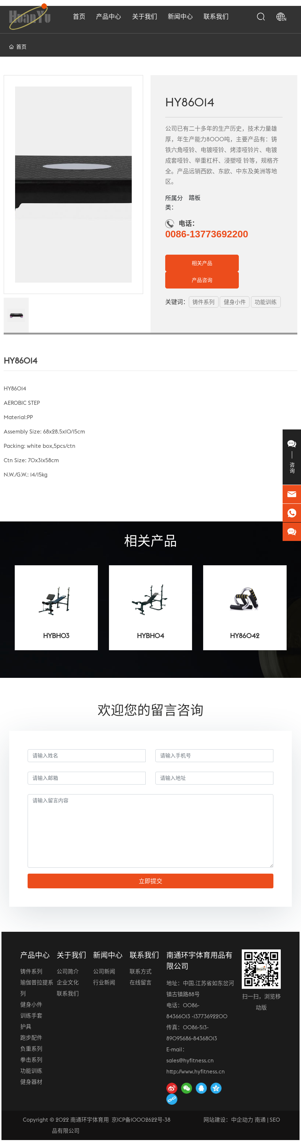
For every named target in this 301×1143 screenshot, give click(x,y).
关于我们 (71, 955)
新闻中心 (108, 955)
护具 (25, 1026)
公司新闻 (104, 971)
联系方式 (141, 971)
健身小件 (31, 1004)
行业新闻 (104, 982)
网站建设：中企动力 (228, 1119)
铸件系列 (31, 971)
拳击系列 (31, 1059)
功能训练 (31, 1070)
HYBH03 (56, 635)
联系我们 (68, 993)
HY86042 (244, 635)
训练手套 (31, 1015)
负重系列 (31, 1048)
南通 (260, 1119)
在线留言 (141, 982)
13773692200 (210, 1016)
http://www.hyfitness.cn (195, 1071)
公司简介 (68, 971)
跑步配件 (31, 1037)
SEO (275, 1119)
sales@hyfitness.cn (190, 1060)
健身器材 (31, 1081)
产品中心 (35, 955)
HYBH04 (150, 635)
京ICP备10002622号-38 (140, 1119)
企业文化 (68, 982)
